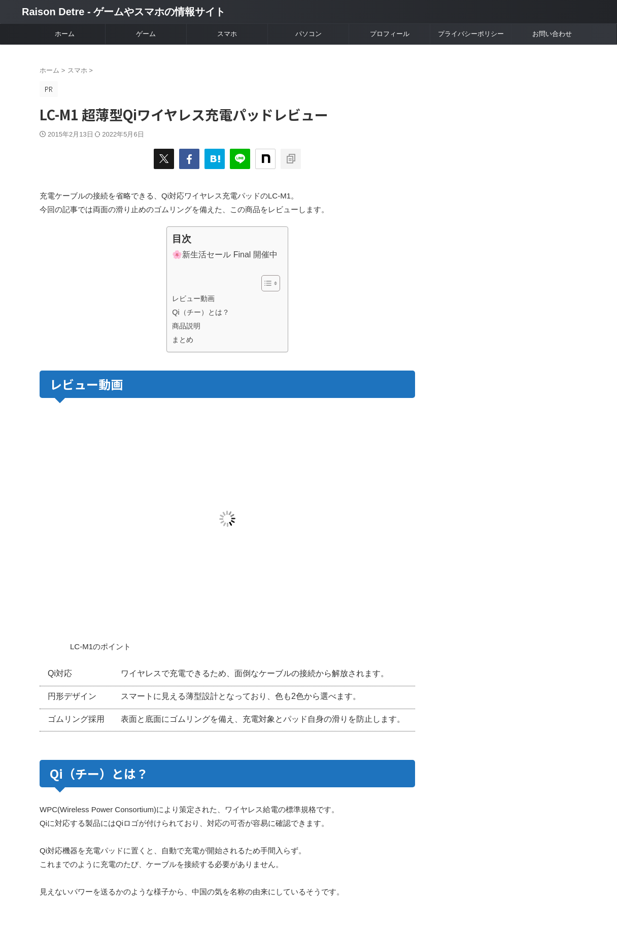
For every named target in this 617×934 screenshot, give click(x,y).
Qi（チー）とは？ (200, 312)
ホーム (65, 34)
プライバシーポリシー (471, 34)
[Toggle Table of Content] (266, 283)
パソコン (308, 34)
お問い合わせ (552, 34)
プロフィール (389, 34)
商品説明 (186, 326)
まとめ (182, 340)
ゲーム (146, 34)
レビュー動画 (193, 298)
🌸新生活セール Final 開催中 (225, 254)
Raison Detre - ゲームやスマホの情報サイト (123, 11)
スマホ (227, 34)
